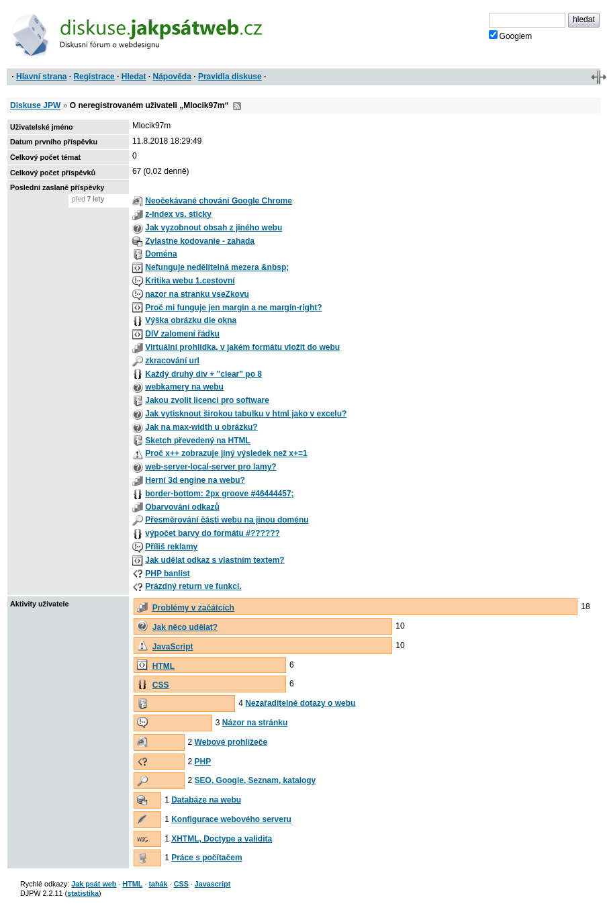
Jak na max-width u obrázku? (201, 427)
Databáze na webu (206, 800)
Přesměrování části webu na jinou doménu (226, 520)
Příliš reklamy (171, 546)
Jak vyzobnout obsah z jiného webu (213, 227)
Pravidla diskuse (230, 76)
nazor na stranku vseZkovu (197, 294)
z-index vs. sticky (178, 214)
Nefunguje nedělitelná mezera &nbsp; (217, 267)
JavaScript (172, 646)
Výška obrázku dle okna (190, 320)
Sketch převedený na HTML (197, 440)
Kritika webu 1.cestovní (189, 280)
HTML (163, 666)
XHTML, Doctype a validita (221, 839)
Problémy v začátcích (193, 607)
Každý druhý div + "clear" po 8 (203, 374)
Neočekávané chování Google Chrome (218, 201)
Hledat (134, 76)
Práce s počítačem (206, 857)
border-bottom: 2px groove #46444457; (219, 493)
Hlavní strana (41, 76)
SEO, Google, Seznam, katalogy (255, 780)
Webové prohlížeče (231, 742)
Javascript (212, 884)
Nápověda (172, 76)
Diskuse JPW (35, 105)
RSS (237, 106)
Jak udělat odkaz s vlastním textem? (214, 560)
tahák (157, 884)
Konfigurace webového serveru (231, 819)
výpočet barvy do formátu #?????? (212, 533)
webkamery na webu (184, 387)
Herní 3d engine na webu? (195, 480)
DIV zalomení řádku (182, 333)
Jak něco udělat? (185, 627)
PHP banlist (167, 573)
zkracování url (172, 360)
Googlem (510, 35)
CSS (160, 685)
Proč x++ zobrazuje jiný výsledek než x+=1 (226, 453)
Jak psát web (93, 884)
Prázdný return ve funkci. (193, 586)
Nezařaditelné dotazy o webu (300, 703)
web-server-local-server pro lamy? (210, 466)
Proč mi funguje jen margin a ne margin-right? (233, 307)
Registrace (93, 76)
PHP (203, 761)
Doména (161, 254)
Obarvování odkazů (182, 507)
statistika (83, 893)
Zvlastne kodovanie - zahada (199, 241)
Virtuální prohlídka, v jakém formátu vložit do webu (242, 347)
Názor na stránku (254, 722)
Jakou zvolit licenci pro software (207, 400)
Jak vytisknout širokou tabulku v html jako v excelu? (245, 413)
